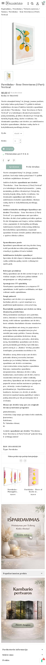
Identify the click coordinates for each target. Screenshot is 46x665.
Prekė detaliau (32, 167)
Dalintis (3, 160)
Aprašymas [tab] (14, 167)
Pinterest (14, 160)
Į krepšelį (8, 149)
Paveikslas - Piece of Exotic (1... (33, 490)
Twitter (8, 160)
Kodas (4, 96)
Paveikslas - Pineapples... (13, 490)
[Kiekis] (16, 141)
